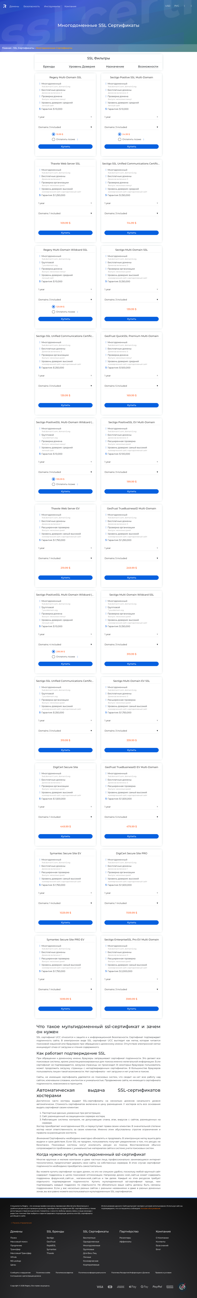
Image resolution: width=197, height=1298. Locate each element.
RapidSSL (51, 1245)
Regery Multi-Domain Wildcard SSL (65, 249)
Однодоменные (91, 1241)
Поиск (13, 1237)
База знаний (162, 1245)
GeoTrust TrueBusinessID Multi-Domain (131, 508)
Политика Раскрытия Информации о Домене (130, 1273)
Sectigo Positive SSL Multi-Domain (131, 77)
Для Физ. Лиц (89, 1253)
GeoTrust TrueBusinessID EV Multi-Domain (131, 767)
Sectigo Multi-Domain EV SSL (131, 680)
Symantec (51, 1249)
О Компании (162, 1237)
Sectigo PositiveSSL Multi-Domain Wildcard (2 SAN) (68, 422)
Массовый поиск (18, 1241)
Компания (163, 1231)
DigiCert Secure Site (65, 767)
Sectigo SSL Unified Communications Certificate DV (134, 163)
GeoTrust (51, 1241)
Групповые (88, 1249)
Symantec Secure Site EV (65, 853)
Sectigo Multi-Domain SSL (131, 249)
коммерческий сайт (51, 192)
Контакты (160, 1241)
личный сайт (48, 105)
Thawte (50, 1253)
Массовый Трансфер (20, 1253)
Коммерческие (90, 1261)
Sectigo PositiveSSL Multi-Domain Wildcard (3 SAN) (68, 594)
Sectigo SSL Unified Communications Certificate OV (68, 336)
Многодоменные (91, 1245)
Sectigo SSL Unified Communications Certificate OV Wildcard (74, 680)
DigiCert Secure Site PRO (131, 853)
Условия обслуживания (150, 1208)
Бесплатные (89, 1237)
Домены (16, 1231)
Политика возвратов (64, 1273)
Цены (13, 1264)
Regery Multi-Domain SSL (65, 77)
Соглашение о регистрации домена (25, 1276)
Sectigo (50, 1237)
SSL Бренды (55, 1231)
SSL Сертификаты (96, 1231)
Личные (87, 1257)
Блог (158, 1249)
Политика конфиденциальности (92, 1273)
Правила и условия (163, 1273)
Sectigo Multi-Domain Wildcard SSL (131, 594)
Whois (13, 1257)
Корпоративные (91, 1264)
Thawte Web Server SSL (65, 163)
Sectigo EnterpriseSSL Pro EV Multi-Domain (131, 939)
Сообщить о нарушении (20, 1273)
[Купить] (65, 146)
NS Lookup (15, 1261)
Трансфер (15, 1249)
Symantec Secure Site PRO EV (65, 939)
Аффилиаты (125, 1241)
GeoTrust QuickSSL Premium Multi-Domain (132, 336)
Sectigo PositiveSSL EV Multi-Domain (131, 422)
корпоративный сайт (71, 192)
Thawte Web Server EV (65, 508)
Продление (16, 1245)
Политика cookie (43, 1273)
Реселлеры (125, 1237)
